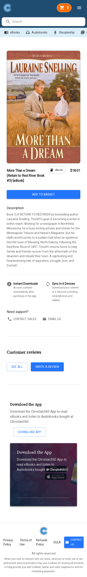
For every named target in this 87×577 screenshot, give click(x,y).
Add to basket (43, 194)
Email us (52, 319)
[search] (48, 21)
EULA (57, 542)
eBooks (12, 32)
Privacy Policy (8, 542)
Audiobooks (37, 32)
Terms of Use (26, 542)
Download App (30, 432)
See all (17, 367)
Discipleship (64, 32)
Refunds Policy (41, 542)
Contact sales (22, 319)
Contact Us (74, 542)
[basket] (64, 7)
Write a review (47, 366)
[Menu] (79, 7)
